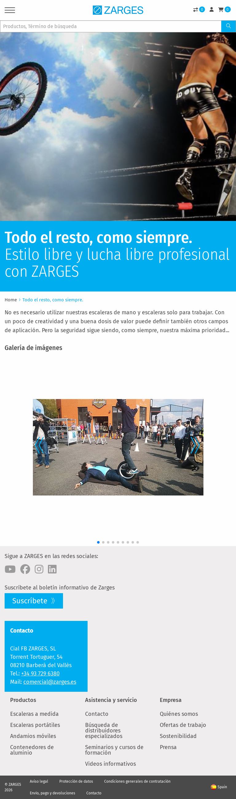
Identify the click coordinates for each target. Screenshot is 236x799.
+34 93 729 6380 (40, 673)
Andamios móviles (33, 736)
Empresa (171, 700)
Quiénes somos (179, 714)
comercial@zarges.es (49, 682)
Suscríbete (30, 601)
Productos (23, 700)
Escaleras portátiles (35, 725)
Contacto (96, 714)
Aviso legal (39, 781)
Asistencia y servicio (111, 700)
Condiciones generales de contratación (137, 781)
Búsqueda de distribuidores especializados (103, 731)
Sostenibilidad (178, 736)
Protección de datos (76, 781)
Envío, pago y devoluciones (52, 793)
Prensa (168, 747)
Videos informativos (110, 763)
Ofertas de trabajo (183, 725)
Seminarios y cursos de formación (114, 750)
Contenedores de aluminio (32, 750)
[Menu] (10, 11)
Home (11, 300)
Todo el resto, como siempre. (52, 300)
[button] (37, 443)
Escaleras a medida (34, 714)
